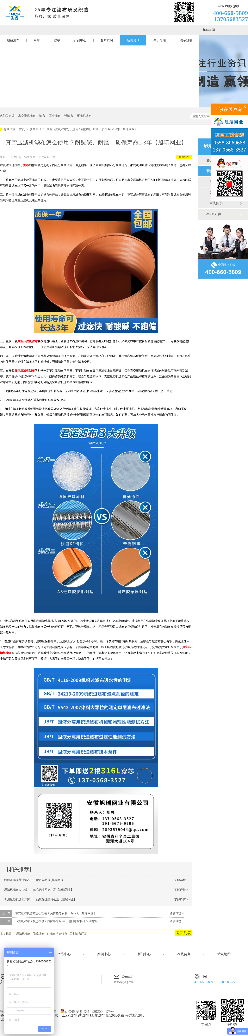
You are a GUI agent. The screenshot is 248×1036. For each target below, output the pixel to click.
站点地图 (224, 954)
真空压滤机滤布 (27, 341)
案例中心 (104, 954)
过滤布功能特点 (57, 933)
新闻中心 (144, 954)
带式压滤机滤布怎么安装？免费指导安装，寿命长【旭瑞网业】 (55, 913)
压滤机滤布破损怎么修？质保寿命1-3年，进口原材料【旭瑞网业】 (57, 921)
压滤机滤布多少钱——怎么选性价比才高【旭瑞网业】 (39, 889)
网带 (36, 40)
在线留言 (184, 954)
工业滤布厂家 (78, 933)
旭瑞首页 (209, 30)
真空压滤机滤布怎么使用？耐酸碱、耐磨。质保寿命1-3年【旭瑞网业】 (91, 129)
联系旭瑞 (186, 40)
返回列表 (184, 157)
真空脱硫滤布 (27, 115)
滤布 (57, 40)
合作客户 (213, 214)
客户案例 (106, 40)
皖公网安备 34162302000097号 (87, 1012)
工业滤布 (55, 115)
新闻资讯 (133, 40)
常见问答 (216, 203)
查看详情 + (177, 913)
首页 (22, 129)
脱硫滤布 (13, 40)
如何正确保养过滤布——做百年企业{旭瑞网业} (34, 880)
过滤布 (68, 115)
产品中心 (80, 40)
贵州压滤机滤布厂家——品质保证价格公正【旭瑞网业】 (40, 899)
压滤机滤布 (84, 115)
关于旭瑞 (159, 40)
